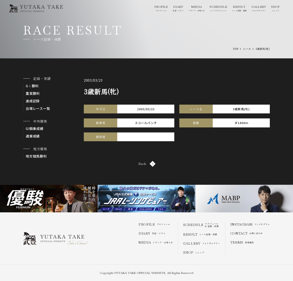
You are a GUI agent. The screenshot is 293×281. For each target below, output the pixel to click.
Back (146, 164)
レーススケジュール (218, 8)
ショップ (275, 8)
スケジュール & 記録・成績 (201, 224)
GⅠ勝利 (32, 85)
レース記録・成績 (239, 8)
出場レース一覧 (38, 108)
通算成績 (33, 136)
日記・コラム (178, 8)
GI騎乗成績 (34, 128)
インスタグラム (250, 224)
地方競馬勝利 (36, 156)
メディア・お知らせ (197, 8)
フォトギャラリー (258, 8)
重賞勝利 (33, 93)
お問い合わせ (246, 233)
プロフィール (161, 8)
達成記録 (33, 101)
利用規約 (242, 242)
